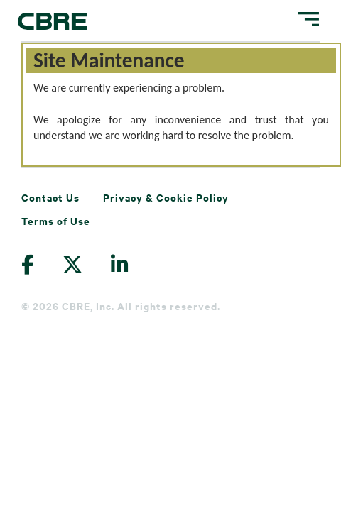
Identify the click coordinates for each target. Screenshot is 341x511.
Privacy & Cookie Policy (166, 197)
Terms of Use (55, 220)
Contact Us (50, 197)
